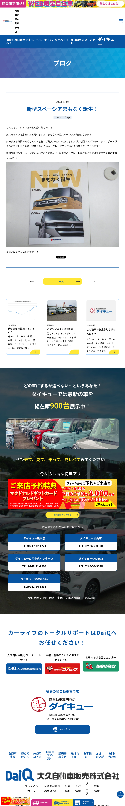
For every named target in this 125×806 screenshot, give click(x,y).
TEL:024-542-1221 (34, 539)
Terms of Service (95, 789)
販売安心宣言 (62, 751)
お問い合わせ (65, 725)
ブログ (102, 772)
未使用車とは (37, 751)
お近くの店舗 (100, 751)
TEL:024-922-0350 (91, 539)
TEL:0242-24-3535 (34, 580)
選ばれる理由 (75, 751)
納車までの (50, 751)
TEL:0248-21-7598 (34, 559)
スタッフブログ (62, 98)
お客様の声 (87, 751)
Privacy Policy (75, 789)
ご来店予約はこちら (62, 508)
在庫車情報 (12, 751)
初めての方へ (25, 751)
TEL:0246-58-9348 (91, 559)
